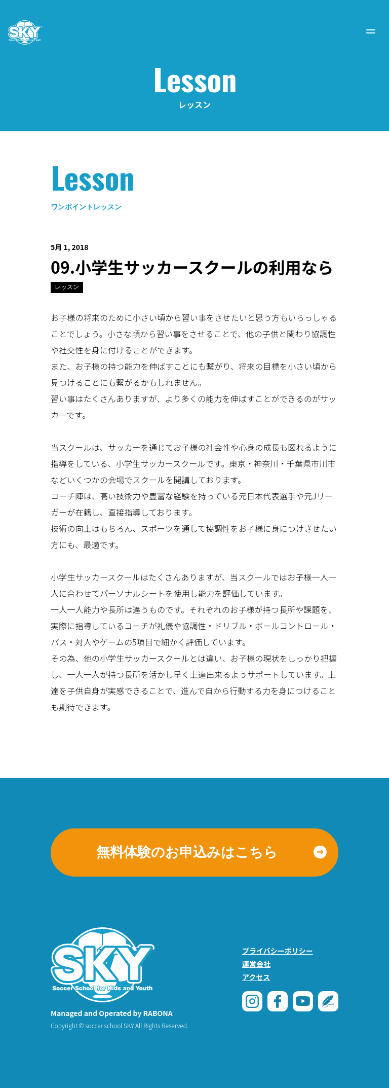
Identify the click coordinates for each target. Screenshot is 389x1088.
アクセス (256, 977)
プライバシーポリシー (277, 951)
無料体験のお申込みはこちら (187, 852)
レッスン (67, 287)
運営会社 (256, 964)
